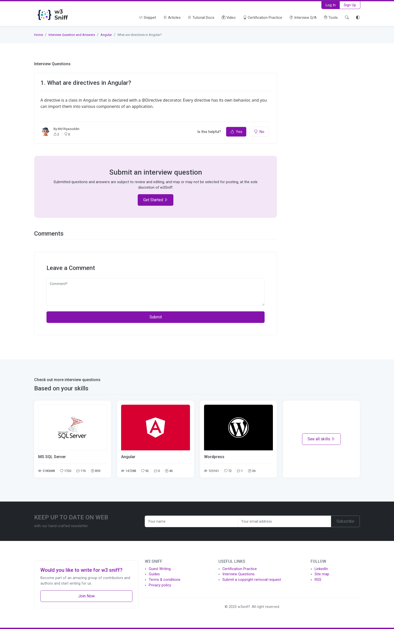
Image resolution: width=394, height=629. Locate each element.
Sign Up (350, 5)
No (259, 131)
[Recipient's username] (191, 521)
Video (229, 17)
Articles (172, 17)
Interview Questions (238, 574)
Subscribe (345, 521)
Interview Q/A (303, 17)
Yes (236, 131)
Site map (322, 574)
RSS (318, 580)
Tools (331, 17)
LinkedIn (321, 569)
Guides (154, 574)
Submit (156, 317)
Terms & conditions (164, 580)
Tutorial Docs (201, 17)
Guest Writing (160, 569)
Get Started (155, 199)
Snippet (147, 17)
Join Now (86, 596)
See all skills (321, 439)
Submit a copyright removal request (251, 580)
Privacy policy (160, 585)
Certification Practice (262, 17)
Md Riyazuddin (68, 129)
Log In (331, 5)
